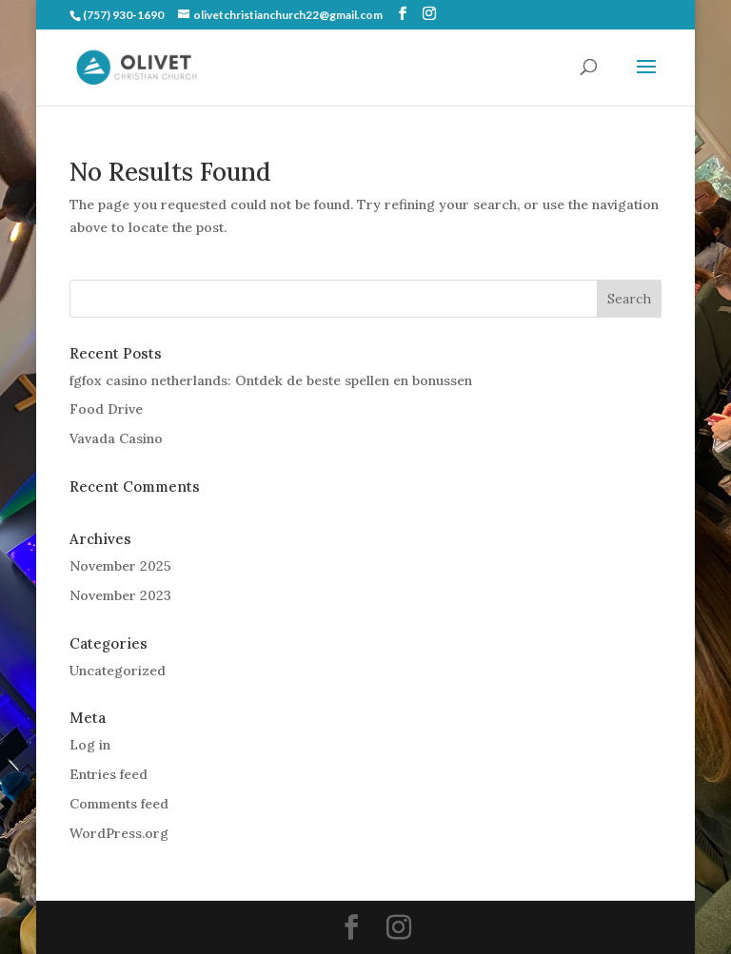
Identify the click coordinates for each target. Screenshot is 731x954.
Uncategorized (117, 670)
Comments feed (118, 803)
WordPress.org (118, 833)
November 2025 (120, 565)
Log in (89, 744)
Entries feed (108, 774)
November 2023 (120, 595)
